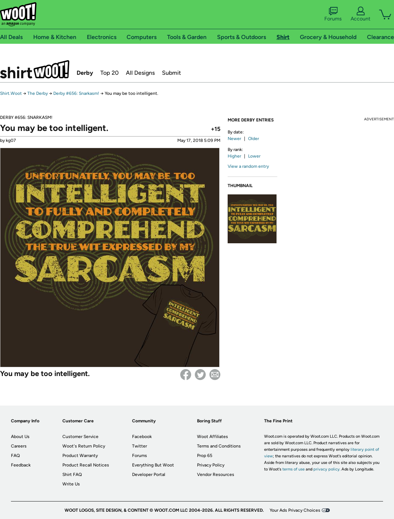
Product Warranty (80, 455)
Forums (333, 14)
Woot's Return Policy (83, 446)
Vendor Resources (215, 474)
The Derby (37, 93)
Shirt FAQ (72, 474)
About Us (20, 436)
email (214, 374)
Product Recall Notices (85, 465)
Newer (234, 138)
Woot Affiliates (212, 436)
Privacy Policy (210, 465)
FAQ (15, 455)
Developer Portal (148, 474)
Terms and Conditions (219, 446)
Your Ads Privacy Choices (295, 510)
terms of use (293, 469)
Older (253, 138)
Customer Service (80, 436)
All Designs (140, 72)
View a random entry (248, 166)
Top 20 (109, 72)
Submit (171, 72)
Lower (254, 156)
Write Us (71, 484)
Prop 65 (204, 455)
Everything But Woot (153, 465)
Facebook (185, 374)
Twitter (200, 374)
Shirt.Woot (34, 69)
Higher (234, 156)
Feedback (21, 465)
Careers (19, 446)
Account (360, 14)
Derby (85, 72)
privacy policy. (326, 469)
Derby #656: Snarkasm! (76, 93)
